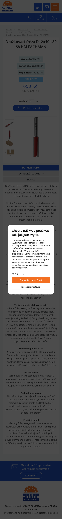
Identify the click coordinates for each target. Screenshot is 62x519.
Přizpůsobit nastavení (31, 286)
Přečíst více (17, 274)
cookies (23, 242)
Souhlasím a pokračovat (31, 280)
